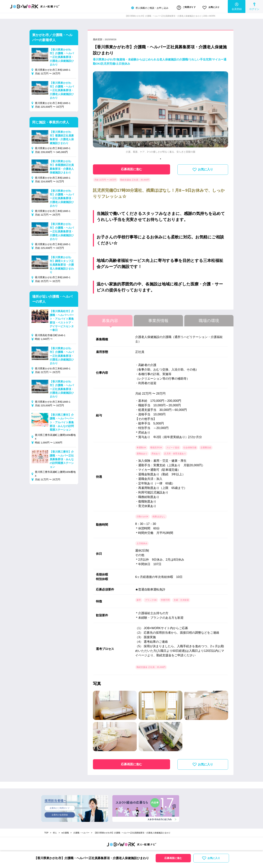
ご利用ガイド (180, 7)
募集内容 (110, 319)
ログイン (254, 6)
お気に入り (209, 7)
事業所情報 (158, 319)
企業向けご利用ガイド (59, 807)
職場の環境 (209, 319)
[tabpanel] (160, 112)
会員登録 (236, 6)
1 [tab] (160, 157)
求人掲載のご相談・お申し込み (142, 7)
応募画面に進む (131, 168)
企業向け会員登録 (59, 814)
